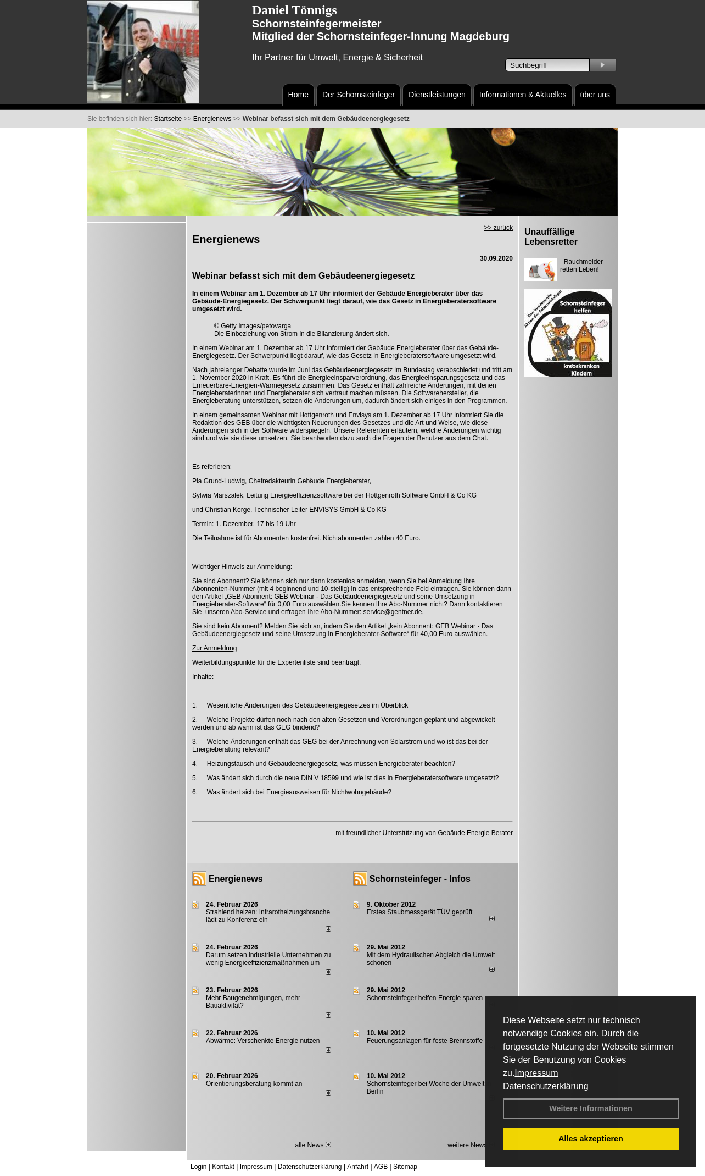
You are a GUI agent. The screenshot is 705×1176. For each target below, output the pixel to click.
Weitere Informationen (591, 1108)
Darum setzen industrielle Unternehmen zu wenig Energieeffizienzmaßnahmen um (268, 959)
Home (298, 94)
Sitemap (405, 1167)
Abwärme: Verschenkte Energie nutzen (263, 1041)
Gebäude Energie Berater (475, 833)
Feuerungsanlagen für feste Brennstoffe (425, 1041)
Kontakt (223, 1167)
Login (198, 1167)
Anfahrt (357, 1167)
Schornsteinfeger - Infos (420, 879)
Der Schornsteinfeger (358, 94)
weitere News (470, 1145)
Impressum (536, 1073)
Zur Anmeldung (214, 648)
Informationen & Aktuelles (523, 94)
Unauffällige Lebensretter (551, 236)
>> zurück (498, 227)
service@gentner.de (392, 612)
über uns (595, 94)
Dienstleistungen (437, 94)
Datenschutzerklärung (546, 1086)
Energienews (236, 879)
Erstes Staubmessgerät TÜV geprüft (420, 912)
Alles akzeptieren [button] (590, 1138)
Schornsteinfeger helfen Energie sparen (425, 998)
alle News (313, 1145)
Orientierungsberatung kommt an (254, 1083)
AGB (381, 1167)
